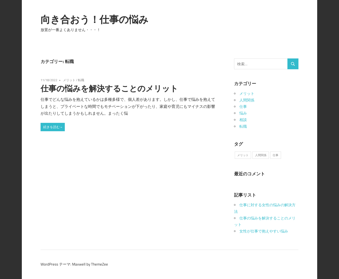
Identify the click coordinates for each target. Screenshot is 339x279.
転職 (81, 80)
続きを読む (51, 126)
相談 (243, 120)
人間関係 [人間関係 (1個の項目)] (260, 155)
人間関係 (246, 100)
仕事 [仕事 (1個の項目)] (275, 155)
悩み (243, 113)
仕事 (243, 106)
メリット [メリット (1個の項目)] (243, 155)
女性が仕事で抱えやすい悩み (263, 231)
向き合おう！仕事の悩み (94, 19)
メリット (69, 80)
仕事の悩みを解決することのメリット (109, 88)
